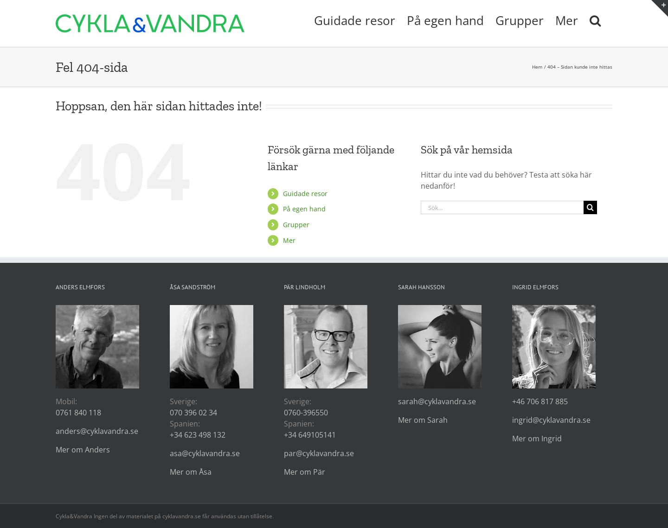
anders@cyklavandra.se (97, 431)
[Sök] (590, 207)
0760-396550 (306, 412)
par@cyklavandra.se (319, 453)
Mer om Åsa (191, 472)
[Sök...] (502, 207)
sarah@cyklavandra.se (437, 401)
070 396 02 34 (193, 412)
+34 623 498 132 (197, 435)
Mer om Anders (83, 450)
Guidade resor (305, 193)
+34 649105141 (310, 435)
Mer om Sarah (423, 420)
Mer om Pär (304, 472)
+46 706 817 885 (540, 401)
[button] (595, 19)
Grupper (296, 224)
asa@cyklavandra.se (205, 453)
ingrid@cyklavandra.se (551, 420)
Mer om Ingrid (537, 438)
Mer (289, 240)
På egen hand (304, 208)
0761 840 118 (78, 412)
